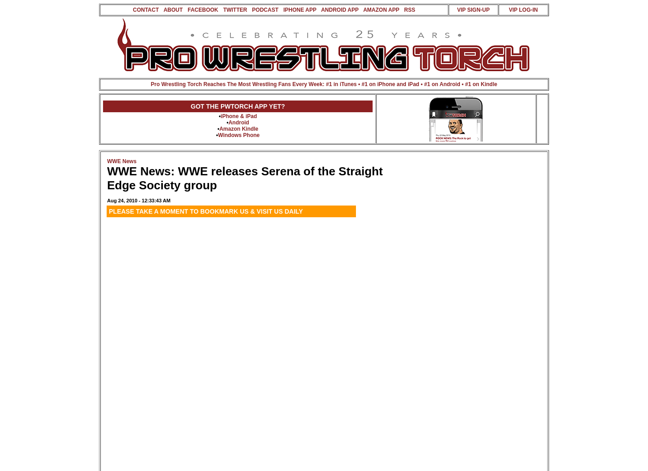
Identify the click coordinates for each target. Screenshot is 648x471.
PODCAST (265, 10)
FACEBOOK (203, 10)
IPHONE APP (300, 10)
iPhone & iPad (238, 116)
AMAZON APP (381, 10)
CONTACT (146, 10)
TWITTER (235, 10)
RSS (409, 10)
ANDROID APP (339, 10)
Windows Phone (239, 135)
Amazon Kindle (238, 129)
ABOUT (173, 10)
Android (239, 122)
